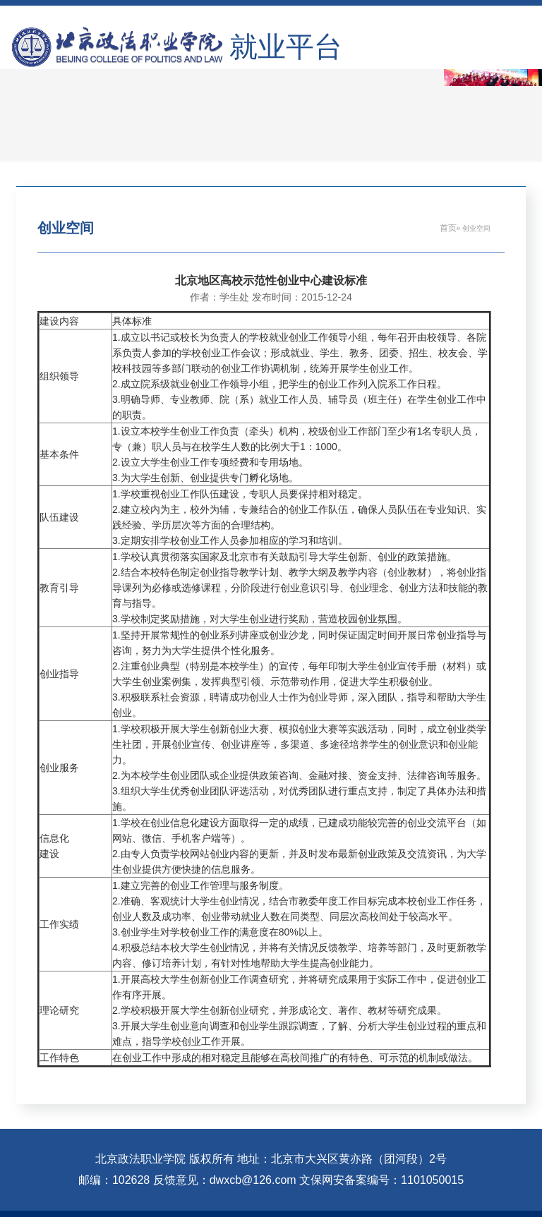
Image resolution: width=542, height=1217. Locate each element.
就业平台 (285, 47)
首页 (448, 228)
